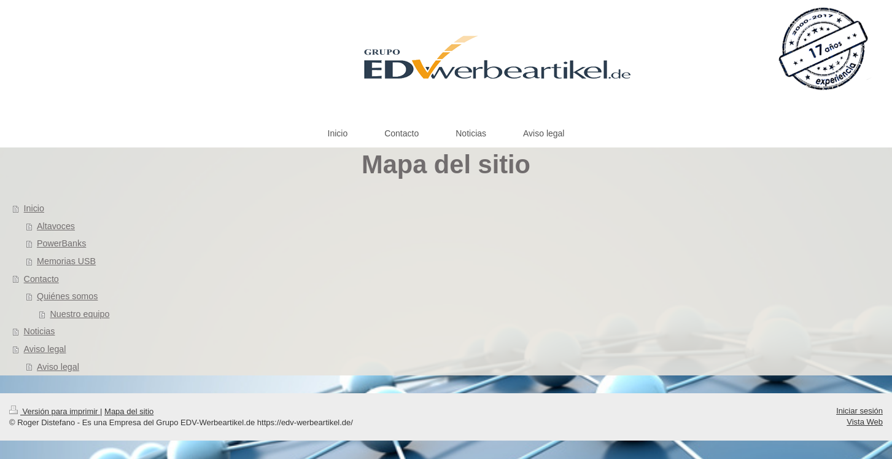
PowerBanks (61, 243)
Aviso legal (45, 349)
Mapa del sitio (128, 411)
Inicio (34, 208)
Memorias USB (66, 261)
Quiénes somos (67, 296)
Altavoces (56, 226)
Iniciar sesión (859, 410)
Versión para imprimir (54, 411)
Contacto (41, 279)
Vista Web (865, 421)
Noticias (39, 331)
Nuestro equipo (79, 314)
